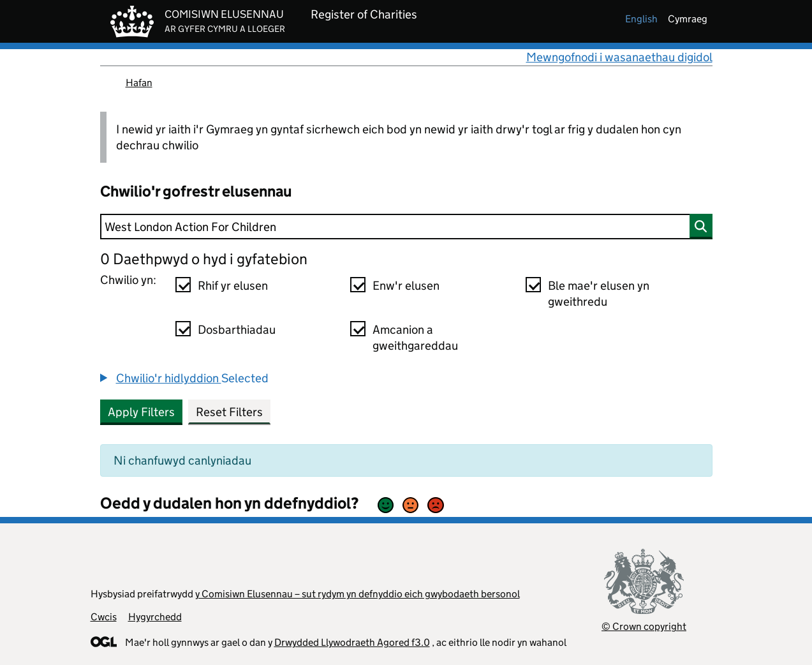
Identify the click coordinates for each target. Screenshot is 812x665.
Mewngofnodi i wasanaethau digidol (619, 57)
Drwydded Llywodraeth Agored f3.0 (352, 642)
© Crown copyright (644, 626)
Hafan (139, 83)
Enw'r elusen (406, 285)
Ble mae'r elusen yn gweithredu (598, 293)
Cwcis (104, 617)
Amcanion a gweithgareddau (415, 337)
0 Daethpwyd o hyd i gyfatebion (203, 259)
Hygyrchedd (155, 617)
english (641, 19)
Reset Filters (229, 412)
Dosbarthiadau (237, 329)
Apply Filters (141, 412)
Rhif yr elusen (233, 285)
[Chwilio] (406, 226)
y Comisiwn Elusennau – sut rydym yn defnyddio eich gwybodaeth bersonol (357, 594)
